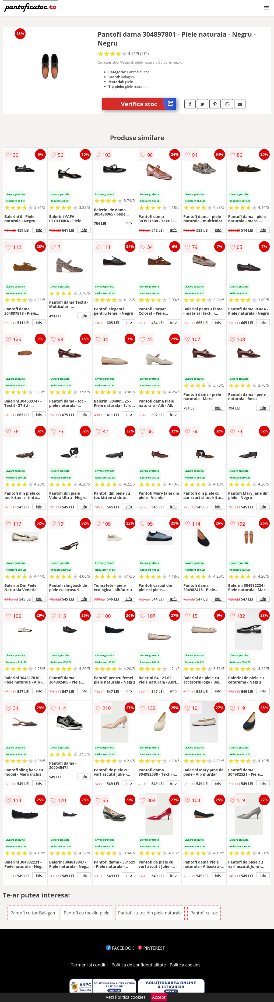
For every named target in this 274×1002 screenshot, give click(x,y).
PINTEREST (151, 948)
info (39, 229)
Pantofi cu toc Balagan (32, 913)
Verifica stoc (148, 104)
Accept (159, 997)
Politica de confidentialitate (139, 965)
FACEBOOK (120, 948)
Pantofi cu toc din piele (87, 913)
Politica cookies (185, 965)
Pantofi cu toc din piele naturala (150, 913)
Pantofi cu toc (204, 913)
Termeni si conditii (89, 965)
